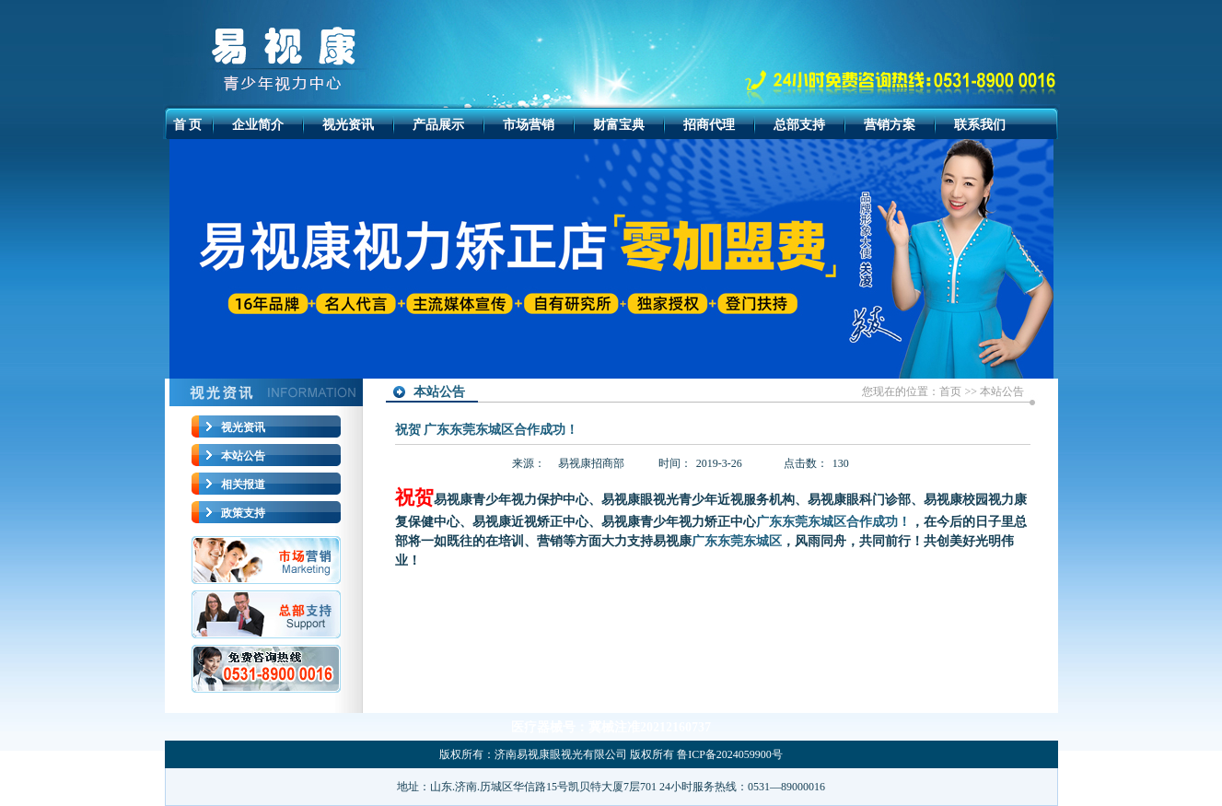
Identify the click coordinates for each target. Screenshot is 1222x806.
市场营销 (528, 125)
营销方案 (889, 125)
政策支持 (243, 513)
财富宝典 (619, 125)
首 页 (188, 125)
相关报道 (243, 484)
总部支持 (799, 125)
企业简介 (258, 125)
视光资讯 (348, 125)
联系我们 (980, 125)
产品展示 (438, 125)
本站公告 (243, 456)
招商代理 (709, 125)
